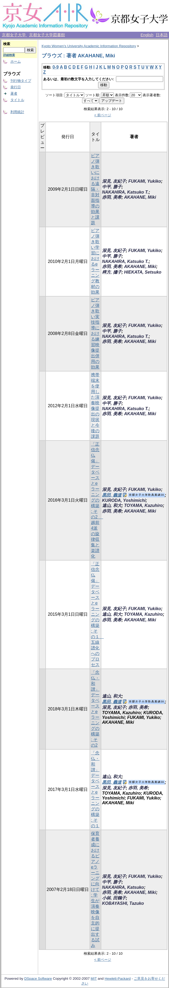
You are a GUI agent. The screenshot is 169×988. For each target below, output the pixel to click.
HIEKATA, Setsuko (142, 272)
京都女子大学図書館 (47, 35)
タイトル (17, 100)
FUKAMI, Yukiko (144, 181)
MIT (94, 979)
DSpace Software (38, 979)
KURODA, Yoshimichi (124, 500)
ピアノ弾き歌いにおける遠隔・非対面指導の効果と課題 (95, 189)
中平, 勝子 (112, 187)
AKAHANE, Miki (140, 197)
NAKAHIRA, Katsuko (123, 887)
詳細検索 (9, 55)
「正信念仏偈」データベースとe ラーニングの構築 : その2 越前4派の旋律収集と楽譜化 (97, 500)
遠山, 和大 (112, 505)
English (146, 35)
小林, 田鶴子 (114, 898)
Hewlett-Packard (117, 979)
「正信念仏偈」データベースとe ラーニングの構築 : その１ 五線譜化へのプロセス (97, 614)
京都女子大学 (14, 35)
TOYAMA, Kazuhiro (143, 505)
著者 (13, 93)
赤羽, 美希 (112, 197)
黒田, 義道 (112, 495)
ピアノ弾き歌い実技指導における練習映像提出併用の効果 (95, 333)
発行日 (15, 87)
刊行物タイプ (20, 81)
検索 (6, 44)
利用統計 (17, 112)
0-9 (56, 67)
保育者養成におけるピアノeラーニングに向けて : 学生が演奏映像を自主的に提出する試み (95, 889)
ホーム (15, 61)
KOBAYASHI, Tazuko (123, 903)
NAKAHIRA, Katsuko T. (125, 192)
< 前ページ (102, 115)
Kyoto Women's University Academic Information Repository (89, 46)
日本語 (162, 35)
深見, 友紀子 (114, 181)
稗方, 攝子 (112, 272)
